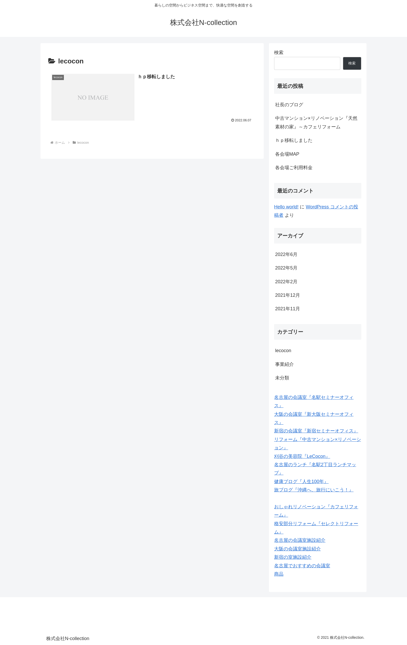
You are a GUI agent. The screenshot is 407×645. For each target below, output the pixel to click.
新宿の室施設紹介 (292, 557)
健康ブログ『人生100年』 (301, 481)
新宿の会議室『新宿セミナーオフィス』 (316, 430)
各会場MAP (287, 154)
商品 (278, 574)
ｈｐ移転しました (294, 140)
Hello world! (286, 206)
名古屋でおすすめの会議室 (302, 565)
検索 (278, 52)
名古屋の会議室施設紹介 (299, 540)
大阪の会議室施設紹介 (297, 548)
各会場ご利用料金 (294, 167)
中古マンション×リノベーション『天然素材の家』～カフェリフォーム (316, 122)
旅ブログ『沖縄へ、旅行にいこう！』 (314, 489)
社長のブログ (289, 104)
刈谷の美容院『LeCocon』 (302, 456)
